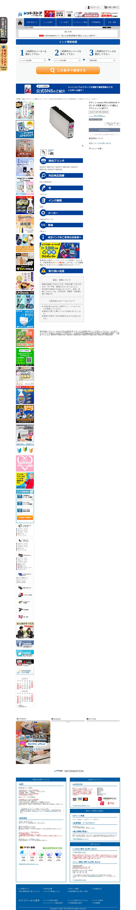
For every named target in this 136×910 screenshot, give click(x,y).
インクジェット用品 (80, 22)
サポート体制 (73, 889)
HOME (18, 99)
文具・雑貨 (112, 22)
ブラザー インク (23, 532)
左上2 (4, 60)
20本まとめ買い (21, 582)
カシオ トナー (22, 569)
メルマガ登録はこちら (52, 891)
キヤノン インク (23, 545)
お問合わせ (98, 889)
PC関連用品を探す (75, 903)
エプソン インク (23, 529)
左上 (4, 33)
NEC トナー (21, 564)
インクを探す (48, 22)
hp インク (21, 533)
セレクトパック (21, 580)
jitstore (68, 722)
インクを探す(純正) (51, 900)
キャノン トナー (23, 559)
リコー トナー (22, 563)
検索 (107, 27)
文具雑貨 (97, 903)
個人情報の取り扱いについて (30, 891)
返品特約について (96, 138)
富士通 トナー (22, 566)
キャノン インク (23, 530)
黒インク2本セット (22, 578)
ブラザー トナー (23, 561)
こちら (37, 839)
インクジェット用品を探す (53, 903)
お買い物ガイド (31, 22)
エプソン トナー (23, 558)
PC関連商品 (96, 22)
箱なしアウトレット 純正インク (32, 99)
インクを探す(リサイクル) (78, 900)
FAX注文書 (48, 889)
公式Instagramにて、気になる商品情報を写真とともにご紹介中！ (70, 36)
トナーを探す (64, 22)
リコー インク (22, 535)
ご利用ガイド (24, 889)
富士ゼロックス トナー (25, 567)
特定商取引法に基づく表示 (78, 891)
